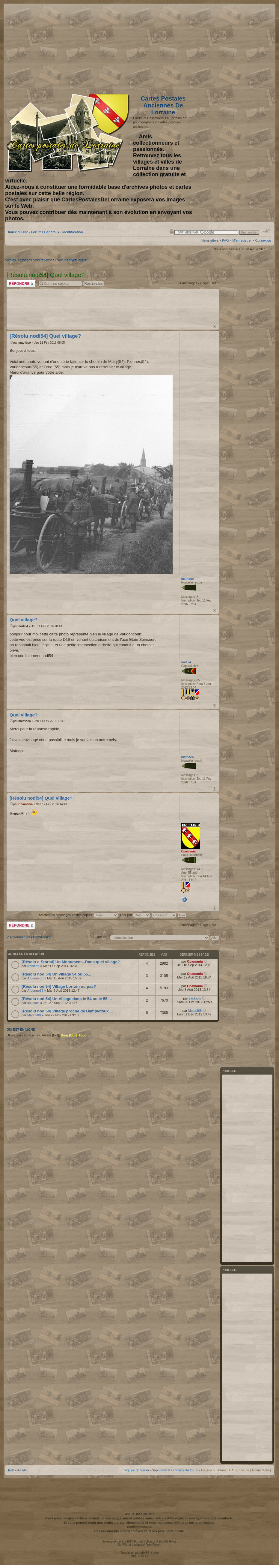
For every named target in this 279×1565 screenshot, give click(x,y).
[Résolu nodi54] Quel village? (45, 336)
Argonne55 (35, 978)
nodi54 (23, 626)
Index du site (18, 232)
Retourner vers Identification (31, 937)
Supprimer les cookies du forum (175, 1470)
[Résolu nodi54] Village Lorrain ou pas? (59, 986)
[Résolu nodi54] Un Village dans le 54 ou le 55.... (67, 999)
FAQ (225, 240)
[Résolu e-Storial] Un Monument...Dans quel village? (71, 962)
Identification (72, 232)
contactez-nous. (139, 1527)
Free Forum (153, 1544)
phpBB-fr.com (150, 1552)
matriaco (24, 342)
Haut (214, 326)
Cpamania (25, 804)
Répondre (21, 283)
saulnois (33, 1003)
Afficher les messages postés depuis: (78, 915)
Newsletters (209, 240)
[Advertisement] (223, 47)
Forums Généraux (45, 232)
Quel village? (23, 619)
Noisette (33, 966)
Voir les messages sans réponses (29, 260)
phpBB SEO (140, 1556)
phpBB (126, 1541)
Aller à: (102, 937)
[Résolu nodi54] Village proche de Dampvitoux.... (67, 1011)
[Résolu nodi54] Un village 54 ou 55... (56, 974)
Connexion (263, 240)
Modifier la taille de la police (266, 231)
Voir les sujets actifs (71, 260)
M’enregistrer (241, 240)
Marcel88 (34, 1015)
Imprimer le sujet (171, 231)
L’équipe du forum (136, 1470)
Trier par (135, 915)
